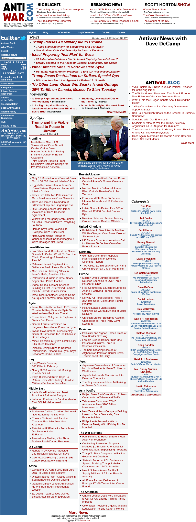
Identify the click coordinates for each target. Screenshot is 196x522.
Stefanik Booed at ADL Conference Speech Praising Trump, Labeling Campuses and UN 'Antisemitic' (102, 463)
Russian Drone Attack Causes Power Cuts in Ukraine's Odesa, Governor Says (104, 181)
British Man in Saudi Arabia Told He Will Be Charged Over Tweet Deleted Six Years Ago (104, 233)
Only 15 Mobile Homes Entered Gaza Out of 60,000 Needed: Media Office (54, 180)
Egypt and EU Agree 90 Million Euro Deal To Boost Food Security (53, 471)
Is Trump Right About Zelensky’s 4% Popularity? (146, 223)
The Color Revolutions (156, 15)
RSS (3, 122)
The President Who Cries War (53, 20)
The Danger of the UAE (157, 20)
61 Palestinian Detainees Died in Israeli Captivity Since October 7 (77, 59)
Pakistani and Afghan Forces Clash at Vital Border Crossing (104, 334)
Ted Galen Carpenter (146, 273)
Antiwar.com (85, 520)
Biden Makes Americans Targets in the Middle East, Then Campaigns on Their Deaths (146, 351)
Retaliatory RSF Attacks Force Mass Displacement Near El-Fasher (53, 431)
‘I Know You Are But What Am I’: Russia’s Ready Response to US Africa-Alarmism (146, 377)
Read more (187, 143)
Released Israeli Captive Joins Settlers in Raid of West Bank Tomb (53, 266)
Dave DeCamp (146, 287)
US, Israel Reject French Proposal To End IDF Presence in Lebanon (78, 71)
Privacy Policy (8, 125)
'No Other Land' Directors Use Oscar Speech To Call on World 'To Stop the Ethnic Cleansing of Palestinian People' (54, 256)
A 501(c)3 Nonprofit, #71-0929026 (14, 143)
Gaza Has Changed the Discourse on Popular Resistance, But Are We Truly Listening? (146, 249)
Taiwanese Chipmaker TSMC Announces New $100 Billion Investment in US (99, 404)
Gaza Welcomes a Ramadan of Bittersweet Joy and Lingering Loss (52, 203)
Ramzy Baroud (146, 242)
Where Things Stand (155, 9)
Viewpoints (7, 87)
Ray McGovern (146, 309)
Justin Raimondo (146, 386)
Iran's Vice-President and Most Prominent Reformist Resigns (50, 394)
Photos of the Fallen (7, 98)
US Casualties (63, 32)
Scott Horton (146, 230)
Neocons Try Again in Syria (146, 313)
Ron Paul (146, 206)
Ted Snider (146, 218)
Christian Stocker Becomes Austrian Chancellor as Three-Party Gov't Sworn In (103, 320)
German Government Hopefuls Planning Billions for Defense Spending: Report (100, 258)
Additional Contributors (146, 394)
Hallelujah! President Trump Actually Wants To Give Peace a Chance (146, 264)
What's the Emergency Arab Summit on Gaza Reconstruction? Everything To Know (53, 222)
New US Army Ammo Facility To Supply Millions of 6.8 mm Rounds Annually (102, 473)
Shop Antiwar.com (11, 108)
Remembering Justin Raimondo (12, 78)
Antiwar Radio (8, 43)
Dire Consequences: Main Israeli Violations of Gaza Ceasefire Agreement (51, 212)
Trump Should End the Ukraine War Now (146, 292)
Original (32, 32)
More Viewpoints (116, 112)
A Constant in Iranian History (53, 15)
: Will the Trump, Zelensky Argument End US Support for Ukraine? (158, 124)
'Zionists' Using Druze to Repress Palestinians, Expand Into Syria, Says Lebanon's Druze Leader (54, 351)
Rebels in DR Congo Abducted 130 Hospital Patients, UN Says (50, 452)
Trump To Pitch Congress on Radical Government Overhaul (103, 455)
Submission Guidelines (7, 116)
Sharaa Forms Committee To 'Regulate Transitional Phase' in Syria (54, 326)
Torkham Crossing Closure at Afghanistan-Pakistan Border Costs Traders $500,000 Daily (102, 353)
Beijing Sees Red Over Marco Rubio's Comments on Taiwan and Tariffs (104, 396)
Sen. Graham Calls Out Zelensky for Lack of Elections (70, 50)
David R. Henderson (146, 318)
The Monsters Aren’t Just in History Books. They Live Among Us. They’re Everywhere (163, 131)
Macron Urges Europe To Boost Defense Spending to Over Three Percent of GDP (101, 280)
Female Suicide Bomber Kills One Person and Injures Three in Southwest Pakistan (102, 343)
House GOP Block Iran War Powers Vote (114, 9)
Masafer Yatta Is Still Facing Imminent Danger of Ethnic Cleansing (47, 154)
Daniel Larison (146, 299)
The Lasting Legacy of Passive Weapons (60, 9)
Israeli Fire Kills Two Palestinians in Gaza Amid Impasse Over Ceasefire (53, 197)
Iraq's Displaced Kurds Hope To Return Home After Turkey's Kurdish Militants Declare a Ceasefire (53, 380)
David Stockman (146, 258)
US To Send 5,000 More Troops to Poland (114, 20)
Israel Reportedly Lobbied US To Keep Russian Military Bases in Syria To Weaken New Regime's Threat (54, 310)
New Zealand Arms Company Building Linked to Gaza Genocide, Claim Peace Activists (104, 414)
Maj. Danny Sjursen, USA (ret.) (146, 370)
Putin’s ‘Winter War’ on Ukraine (146, 363)
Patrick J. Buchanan (146, 359)
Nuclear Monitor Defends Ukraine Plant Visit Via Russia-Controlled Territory (101, 191)
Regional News (9, 55)
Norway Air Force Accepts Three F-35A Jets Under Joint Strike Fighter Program (102, 300)
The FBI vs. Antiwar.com (146, 390)
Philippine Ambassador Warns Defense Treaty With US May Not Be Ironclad (103, 424)
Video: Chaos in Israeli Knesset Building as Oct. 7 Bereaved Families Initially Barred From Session (53, 288)
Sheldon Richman (146, 333)
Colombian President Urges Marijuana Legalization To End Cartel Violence (104, 507)
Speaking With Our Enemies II (149, 119)
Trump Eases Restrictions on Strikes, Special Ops (75, 76)
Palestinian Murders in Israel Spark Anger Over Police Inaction (52, 279)
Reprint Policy (8, 111)
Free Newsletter (9, 104)
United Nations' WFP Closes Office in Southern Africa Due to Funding (54, 478)
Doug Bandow (146, 345)
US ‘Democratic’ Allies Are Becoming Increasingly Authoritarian (146, 278)
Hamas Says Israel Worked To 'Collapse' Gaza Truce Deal (49, 230)
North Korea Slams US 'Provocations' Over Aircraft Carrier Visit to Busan (47, 145)
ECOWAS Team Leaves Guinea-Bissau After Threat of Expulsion (51, 495)
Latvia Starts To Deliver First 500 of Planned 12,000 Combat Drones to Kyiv (102, 211)
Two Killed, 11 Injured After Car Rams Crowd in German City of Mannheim (104, 267)
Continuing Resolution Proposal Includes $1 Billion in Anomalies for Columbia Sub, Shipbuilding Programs (104, 446)
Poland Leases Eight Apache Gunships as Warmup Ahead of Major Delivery (104, 310)
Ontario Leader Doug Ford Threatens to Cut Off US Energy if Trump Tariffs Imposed (104, 498)
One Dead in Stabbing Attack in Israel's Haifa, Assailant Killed (50, 273)
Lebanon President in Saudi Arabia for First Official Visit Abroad (54, 401)
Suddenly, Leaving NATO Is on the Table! (146, 211)
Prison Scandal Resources (9, 92)
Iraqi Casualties (86, 32)
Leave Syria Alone (146, 303)
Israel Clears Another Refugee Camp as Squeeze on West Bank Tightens (53, 296)
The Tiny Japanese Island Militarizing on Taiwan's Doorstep (104, 384)
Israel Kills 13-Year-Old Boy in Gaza (111, 15)
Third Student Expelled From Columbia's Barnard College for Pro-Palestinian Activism (49, 163)
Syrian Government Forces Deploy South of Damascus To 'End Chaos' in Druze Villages (54, 334)
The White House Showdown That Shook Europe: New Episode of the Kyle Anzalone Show (161, 95)
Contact (106, 32)
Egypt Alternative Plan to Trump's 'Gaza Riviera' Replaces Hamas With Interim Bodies (53, 188)
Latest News (7, 83)
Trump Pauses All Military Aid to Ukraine (67, 42)
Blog (45, 32)
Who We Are (7, 47)
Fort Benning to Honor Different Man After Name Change (103, 438)
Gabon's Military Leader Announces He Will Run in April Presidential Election (53, 486)
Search (5, 51)
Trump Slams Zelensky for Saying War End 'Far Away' (70, 46)
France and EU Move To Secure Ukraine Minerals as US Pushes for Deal (102, 201)
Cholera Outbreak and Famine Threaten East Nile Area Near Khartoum (50, 421)
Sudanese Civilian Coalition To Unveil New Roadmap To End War (54, 413)
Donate (121, 32)
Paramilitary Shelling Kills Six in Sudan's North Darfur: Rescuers (50, 440)
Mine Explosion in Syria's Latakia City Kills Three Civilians (54, 342)
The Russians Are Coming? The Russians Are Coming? (146, 338)
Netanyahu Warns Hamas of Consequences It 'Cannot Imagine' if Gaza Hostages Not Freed (53, 238)
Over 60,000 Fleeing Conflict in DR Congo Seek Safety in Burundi (52, 459)
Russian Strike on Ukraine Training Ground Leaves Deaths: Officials (102, 220)
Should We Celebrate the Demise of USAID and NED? (146, 235)
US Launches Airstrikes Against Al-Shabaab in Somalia (70, 80)
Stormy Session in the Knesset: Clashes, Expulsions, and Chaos (76, 62)
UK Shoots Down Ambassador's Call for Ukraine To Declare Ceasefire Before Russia (103, 243)
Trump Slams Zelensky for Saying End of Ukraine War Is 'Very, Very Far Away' (99, 164)
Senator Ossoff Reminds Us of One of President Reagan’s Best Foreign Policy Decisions (146, 324)
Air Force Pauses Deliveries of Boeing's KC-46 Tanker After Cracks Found (103, 483)
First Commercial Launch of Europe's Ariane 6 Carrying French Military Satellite (104, 290)
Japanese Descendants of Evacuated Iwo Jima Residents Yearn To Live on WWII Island (104, 368)
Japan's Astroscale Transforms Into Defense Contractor (102, 377)
